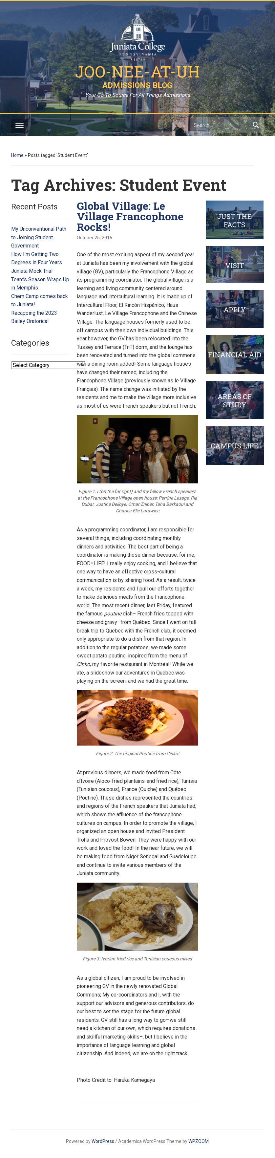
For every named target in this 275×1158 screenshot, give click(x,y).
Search (256, 125)
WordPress (103, 1141)
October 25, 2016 (94, 237)
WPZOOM (198, 1141)
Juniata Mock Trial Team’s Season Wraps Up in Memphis (40, 279)
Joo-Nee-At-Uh (137, 71)
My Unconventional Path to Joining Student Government (38, 237)
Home (17, 155)
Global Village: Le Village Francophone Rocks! (130, 216)
